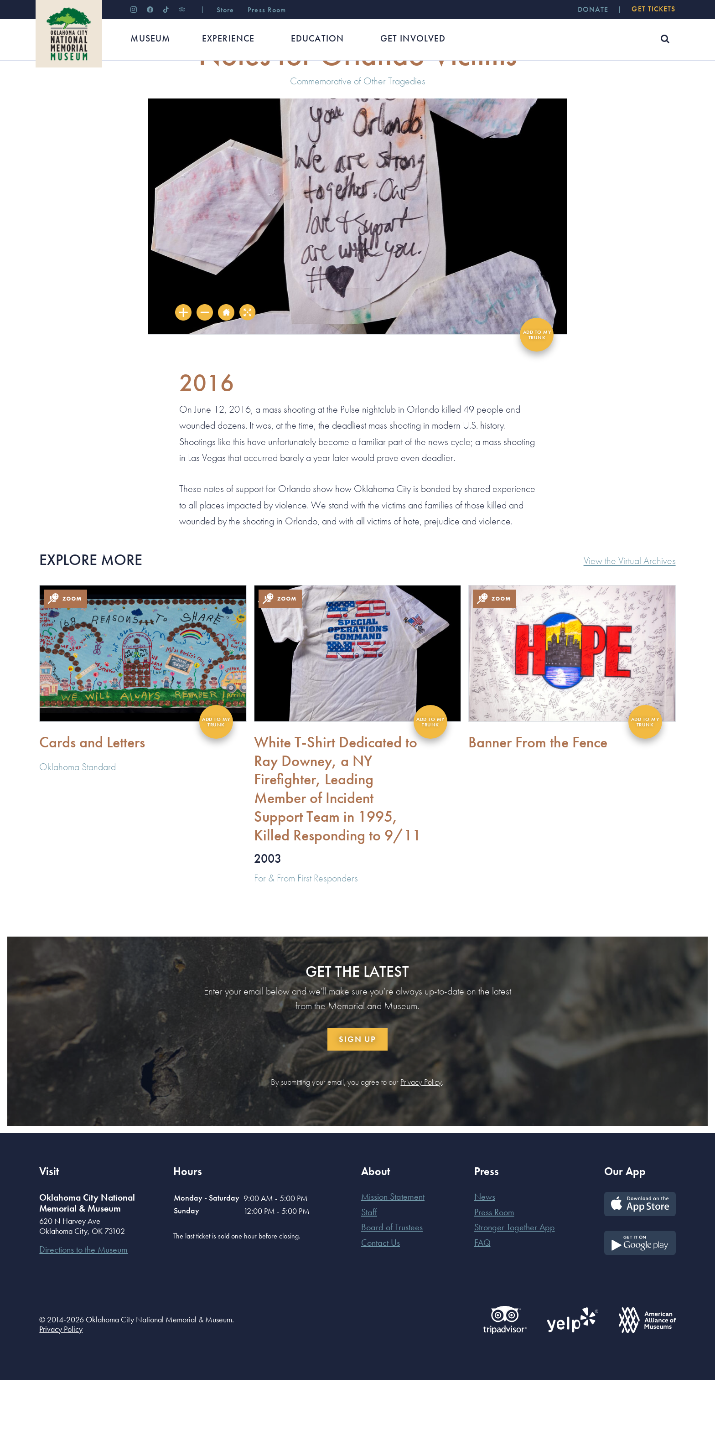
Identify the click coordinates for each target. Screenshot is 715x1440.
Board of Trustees (392, 1287)
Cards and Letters (92, 802)
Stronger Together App (514, 1287)
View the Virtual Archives (630, 621)
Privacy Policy (421, 1142)
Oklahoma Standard (77, 827)
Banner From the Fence (537, 802)
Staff (369, 1272)
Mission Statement (393, 1257)
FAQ (482, 1303)
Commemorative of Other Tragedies (357, 141)
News (484, 1257)
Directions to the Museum (83, 1310)
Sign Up (357, 1099)
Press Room (494, 1272)
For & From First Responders (306, 938)
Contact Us (380, 1303)
